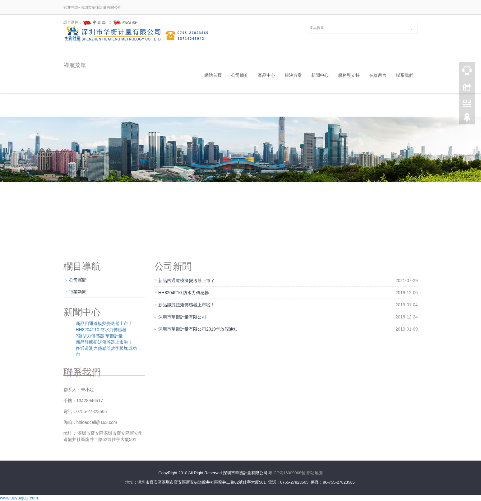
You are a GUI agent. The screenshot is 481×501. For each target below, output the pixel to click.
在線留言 (377, 75)
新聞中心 (320, 75)
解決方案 (293, 75)
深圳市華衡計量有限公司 (182, 316)
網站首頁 (213, 75)
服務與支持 (349, 75)
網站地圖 (315, 473)
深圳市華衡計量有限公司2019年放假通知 (198, 329)
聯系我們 (404, 75)
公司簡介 (239, 75)
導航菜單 (74, 65)
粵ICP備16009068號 (286, 473)
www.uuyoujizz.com (19, 497)
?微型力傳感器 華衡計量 (99, 335)
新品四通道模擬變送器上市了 (186, 280)
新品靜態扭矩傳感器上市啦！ (186, 304)
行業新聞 (77, 291)
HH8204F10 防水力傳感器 (183, 292)
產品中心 (266, 75)
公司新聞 (77, 280)
